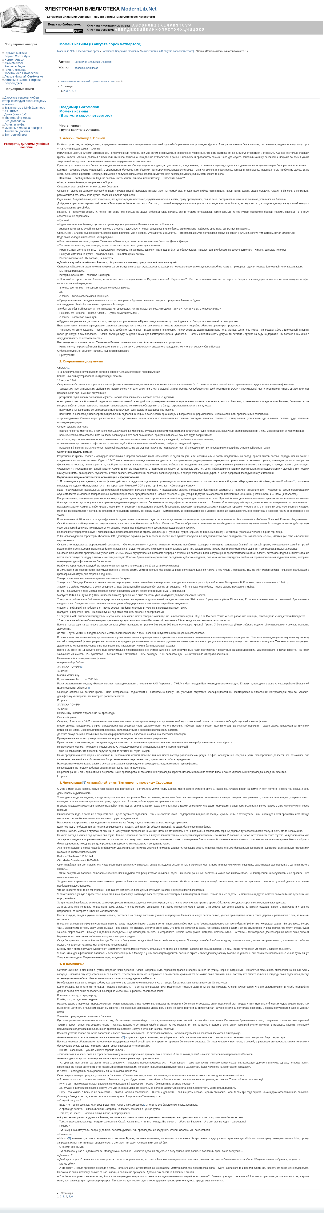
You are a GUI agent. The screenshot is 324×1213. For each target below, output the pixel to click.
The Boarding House (17, 117)
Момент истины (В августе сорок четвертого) (167, 51)
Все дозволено (14, 121)
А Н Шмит (11, 111)
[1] (68, 367)
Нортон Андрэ (14, 59)
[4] (88, 687)
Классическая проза (88, 51)
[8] (69, 1138)
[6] (123, 1037)
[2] (294, 481)
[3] (81, 666)
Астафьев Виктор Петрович (23, 79)
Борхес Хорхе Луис (17, 56)
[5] (84, 782)
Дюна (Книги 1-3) (15, 114)
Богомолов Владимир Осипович (120, 51)
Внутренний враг (15, 134)
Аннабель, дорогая (17, 131)
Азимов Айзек (13, 63)
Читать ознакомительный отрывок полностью (87, 81)
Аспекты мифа (14, 124)
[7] (144, 1104)
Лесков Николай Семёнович (23, 76)
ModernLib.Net (138, 9)
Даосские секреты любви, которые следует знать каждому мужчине (24, 101)
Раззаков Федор (15, 66)
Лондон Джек (13, 83)
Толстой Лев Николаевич (21, 73)
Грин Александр (15, 69)
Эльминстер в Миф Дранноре (24, 107)
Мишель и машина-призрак (23, 128)
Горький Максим (15, 53)
